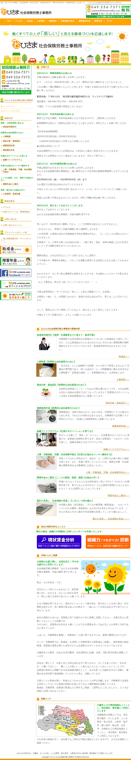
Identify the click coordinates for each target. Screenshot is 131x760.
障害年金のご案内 (10, 184)
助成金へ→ (124, 356)
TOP (9, 21)
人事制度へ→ (123, 379)
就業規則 (52, 21)
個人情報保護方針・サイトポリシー (17, 239)
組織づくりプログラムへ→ (116, 449)
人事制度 (41, 21)
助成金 (30, 21)
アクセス (19, 21)
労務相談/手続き (68, 21)
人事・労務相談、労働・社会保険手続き (17, 170)
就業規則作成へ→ (121, 426)
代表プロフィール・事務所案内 (16, 212)
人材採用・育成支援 (11, 194)
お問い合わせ (13, 26)
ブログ (109, 21)
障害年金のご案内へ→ (119, 495)
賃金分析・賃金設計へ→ (118, 403)
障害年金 (98, 21)
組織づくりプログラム (12, 160)
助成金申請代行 (9, 127)
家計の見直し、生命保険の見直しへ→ (111, 519)
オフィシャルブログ (11, 111)
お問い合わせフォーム (12, 225)
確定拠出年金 (84, 21)
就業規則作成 (8, 145)
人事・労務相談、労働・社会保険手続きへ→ (108, 472)
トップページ (8, 106)
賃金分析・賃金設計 (11, 141)
